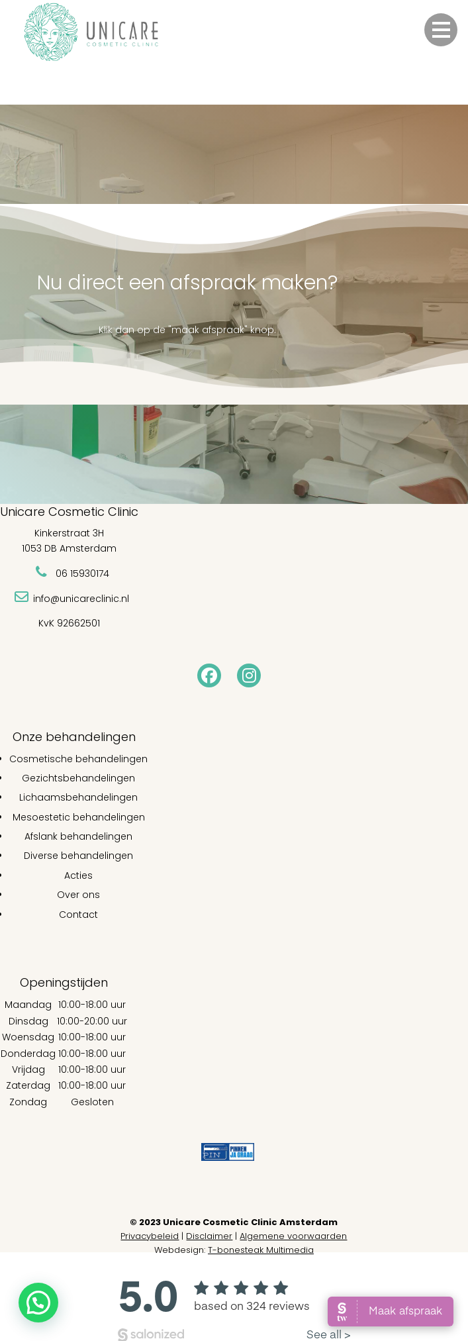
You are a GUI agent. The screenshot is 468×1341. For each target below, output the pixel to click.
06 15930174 (82, 573)
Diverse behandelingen (78, 855)
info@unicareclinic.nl (81, 598)
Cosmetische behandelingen (78, 759)
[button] (440, 29)
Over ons (78, 894)
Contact (78, 914)
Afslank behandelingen (78, 836)
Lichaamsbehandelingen (78, 797)
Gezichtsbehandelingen (78, 778)
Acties (78, 875)
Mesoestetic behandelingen (79, 817)
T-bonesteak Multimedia (261, 1250)
